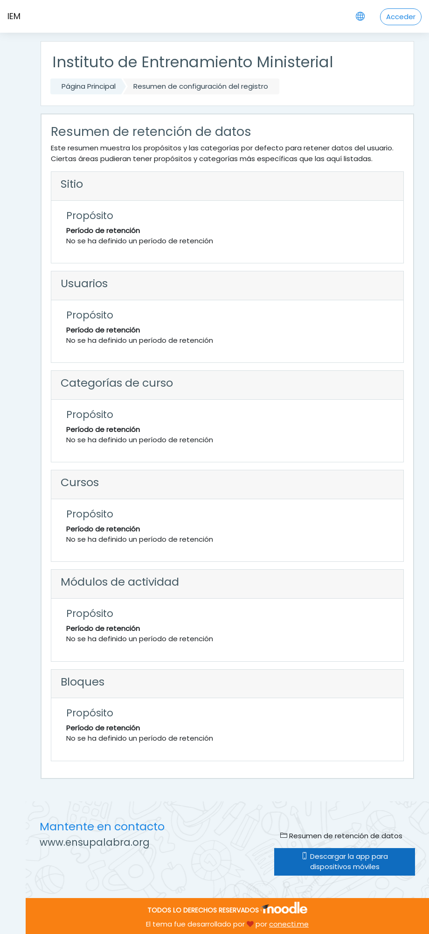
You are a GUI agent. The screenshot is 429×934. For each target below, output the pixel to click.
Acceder (400, 16)
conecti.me (289, 924)
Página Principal (89, 86)
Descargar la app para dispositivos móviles (344, 861)
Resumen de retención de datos (341, 836)
